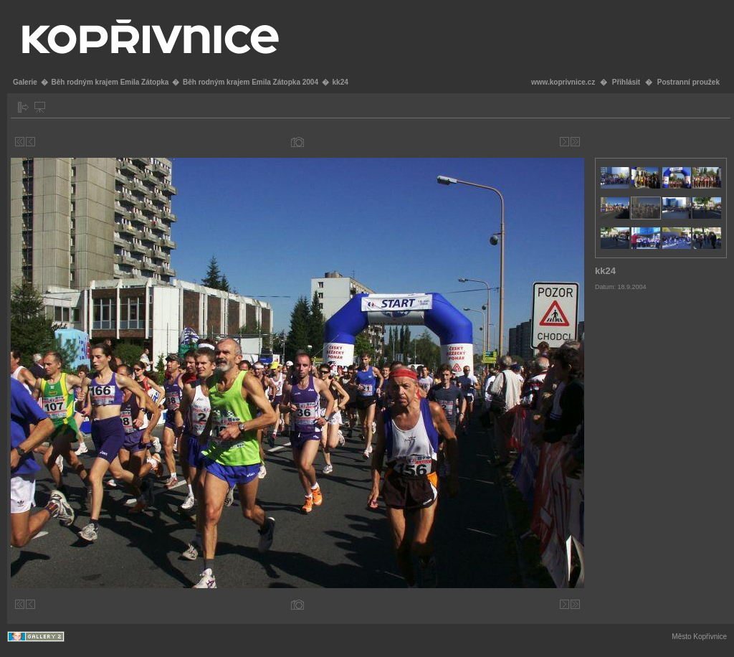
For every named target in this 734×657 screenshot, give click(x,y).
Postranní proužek (688, 82)
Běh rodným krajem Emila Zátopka (109, 82)
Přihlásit (626, 82)
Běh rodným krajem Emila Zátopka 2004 (250, 82)
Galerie (25, 82)
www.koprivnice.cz (563, 82)
